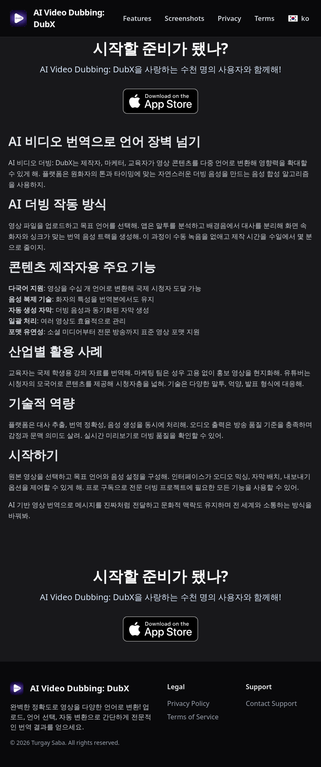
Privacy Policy (188, 703)
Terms (265, 18)
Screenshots (184, 18)
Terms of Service (193, 716)
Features (137, 18)
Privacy (229, 18)
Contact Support (271, 703)
